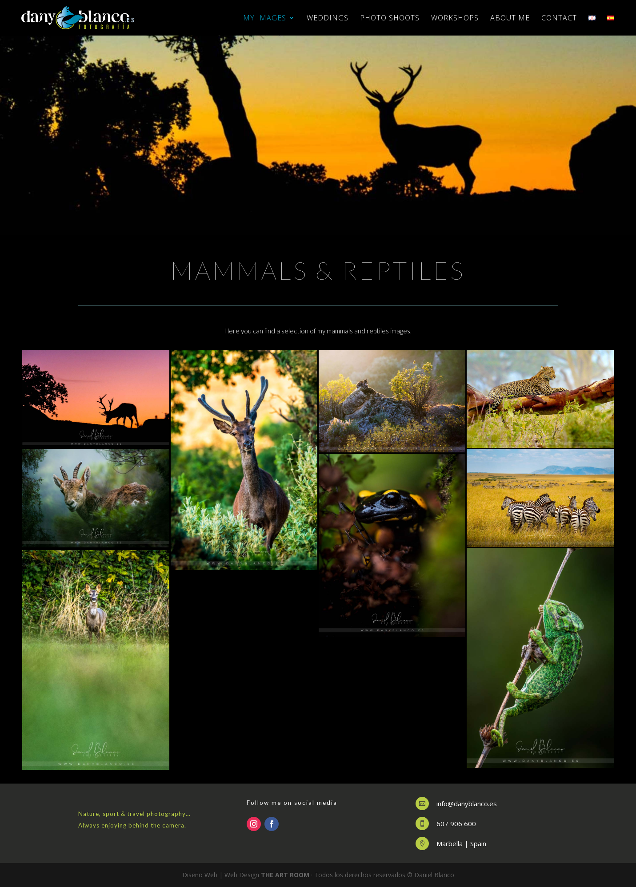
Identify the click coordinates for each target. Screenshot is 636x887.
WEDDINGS (327, 19)
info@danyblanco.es (466, 803)
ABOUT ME (510, 19)
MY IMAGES (264, 19)
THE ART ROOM (285, 875)
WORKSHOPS (455, 19)
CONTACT (559, 19)
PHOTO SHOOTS (390, 19)
